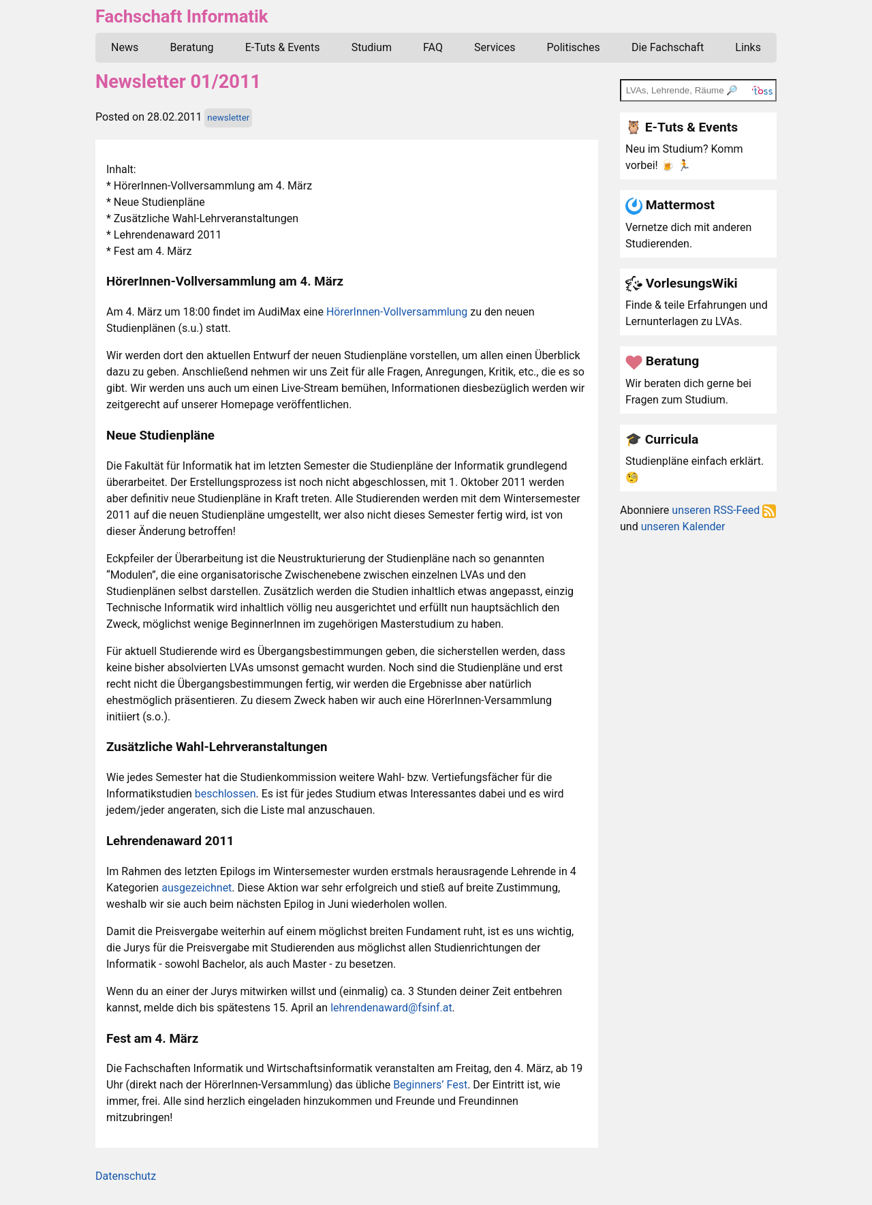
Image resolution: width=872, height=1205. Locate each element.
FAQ (433, 47)
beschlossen (225, 793)
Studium (372, 47)
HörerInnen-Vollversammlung (396, 311)
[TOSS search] (698, 90)
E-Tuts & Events (282, 47)
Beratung (191, 47)
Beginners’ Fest (430, 1084)
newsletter (228, 117)
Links (748, 47)
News (124, 47)
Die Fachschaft (668, 47)
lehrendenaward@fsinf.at (391, 1007)
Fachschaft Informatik (181, 16)
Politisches (573, 47)
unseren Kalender (683, 526)
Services (494, 47)
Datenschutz (125, 1176)
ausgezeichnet (196, 887)
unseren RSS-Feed (724, 510)
